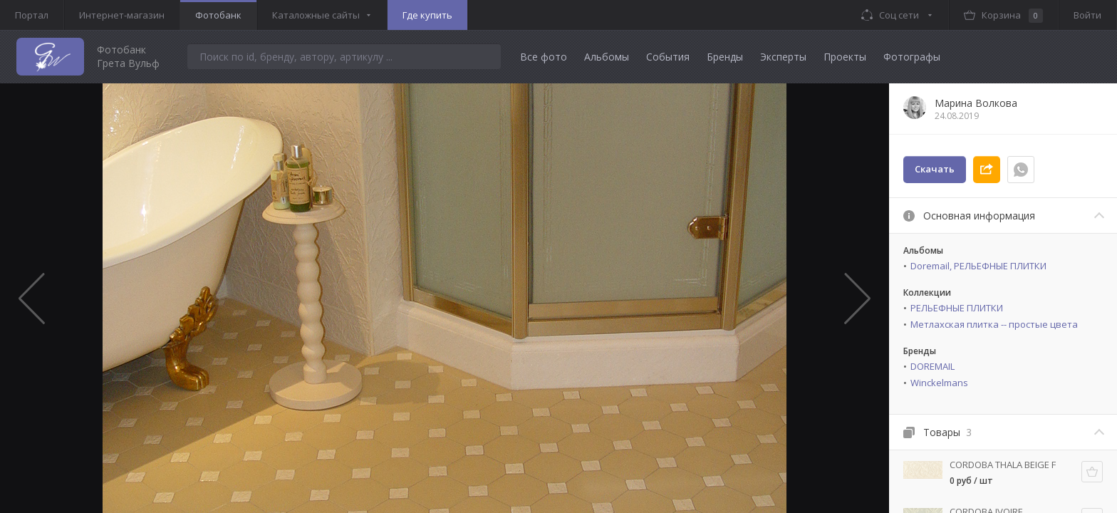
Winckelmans (939, 382)
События (668, 56)
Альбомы (606, 56)
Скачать (935, 168)
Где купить (427, 15)
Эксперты (783, 56)
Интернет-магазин (122, 15)
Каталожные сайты (316, 15)
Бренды (725, 56)
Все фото (543, 56)
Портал (31, 15)
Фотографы (911, 56)
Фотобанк (218, 15)
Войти (1087, 15)
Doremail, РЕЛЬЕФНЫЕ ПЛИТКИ (978, 265)
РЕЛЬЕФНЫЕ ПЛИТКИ (956, 307)
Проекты (845, 56)
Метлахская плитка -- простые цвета (994, 324)
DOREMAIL (932, 366)
